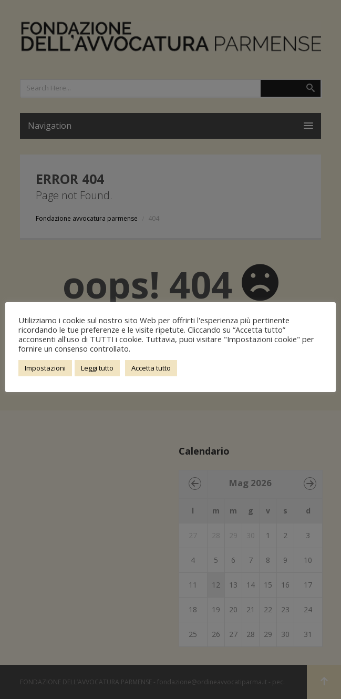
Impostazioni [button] (45, 368)
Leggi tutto (97, 368)
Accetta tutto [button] (151, 368)
